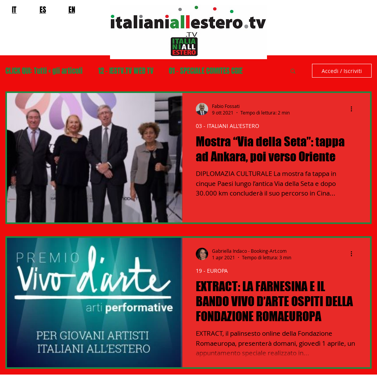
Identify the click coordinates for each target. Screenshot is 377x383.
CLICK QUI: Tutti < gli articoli (44, 71)
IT (14, 9)
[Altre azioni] (354, 109)
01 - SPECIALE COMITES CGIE (206, 71)
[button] (293, 72)
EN (71, 9)
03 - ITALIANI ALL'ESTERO (227, 126)
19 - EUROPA (212, 270)
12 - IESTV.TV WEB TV (125, 71)
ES (43, 9)
